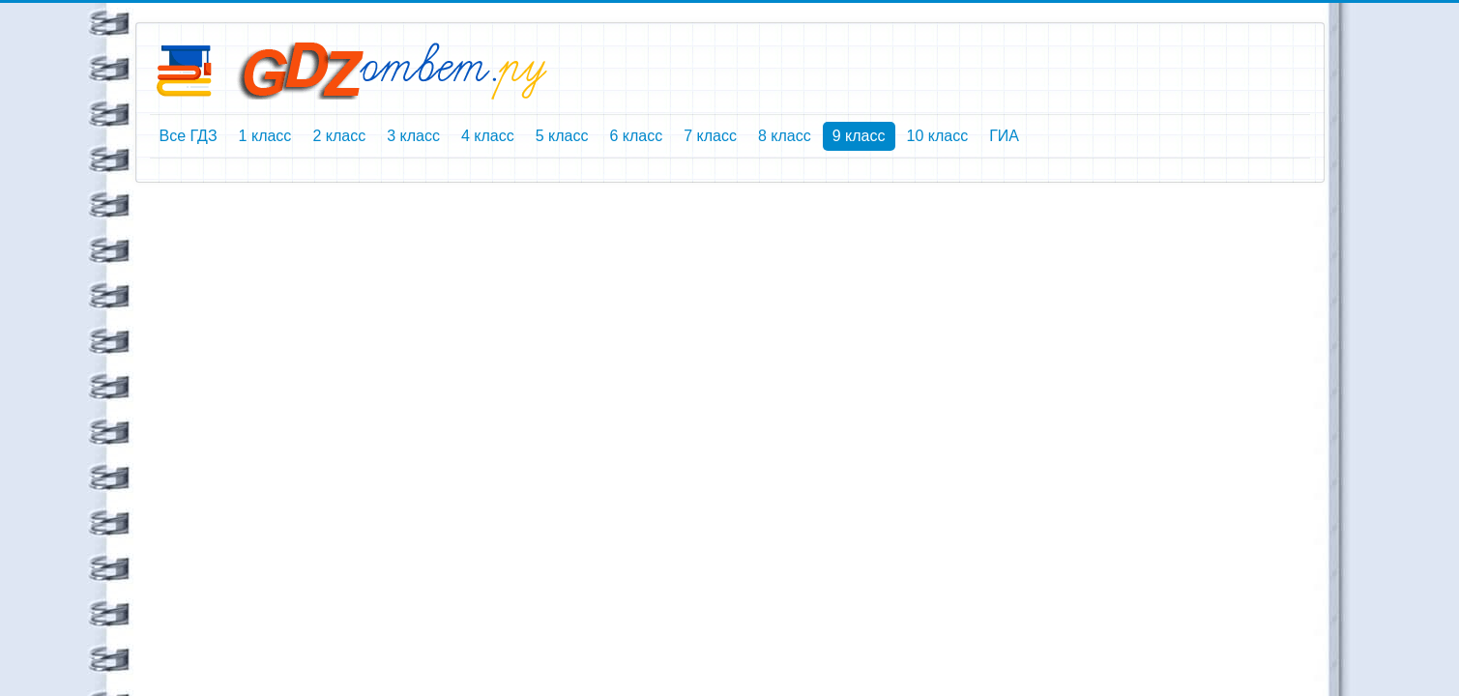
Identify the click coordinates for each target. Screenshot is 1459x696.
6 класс (635, 136)
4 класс (487, 136)
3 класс (413, 136)
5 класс (562, 136)
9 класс (859, 136)
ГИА (1004, 136)
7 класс (710, 136)
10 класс (938, 136)
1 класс (265, 136)
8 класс (784, 136)
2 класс (338, 136)
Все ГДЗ (189, 136)
